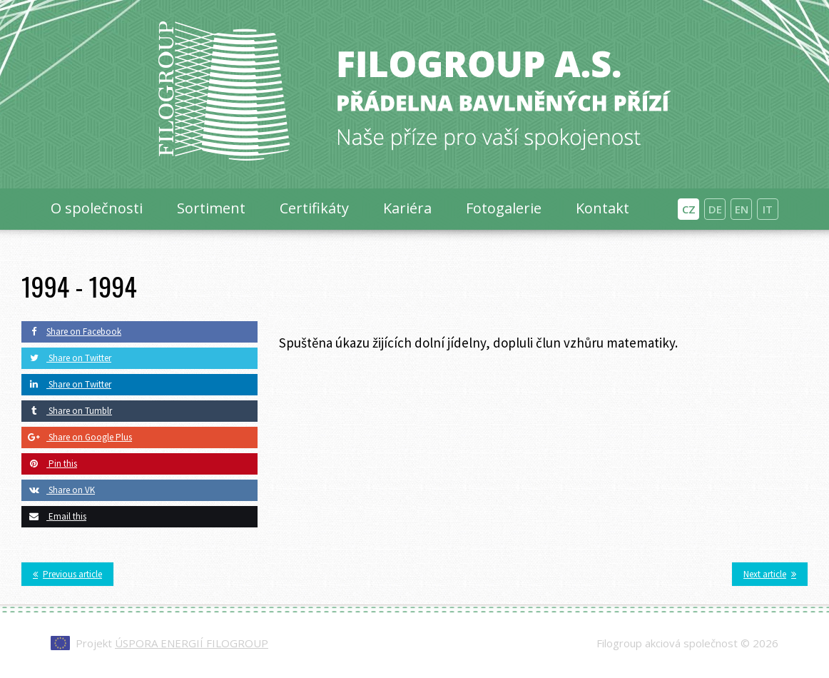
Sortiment (211, 208)
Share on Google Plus (76, 437)
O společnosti (97, 208)
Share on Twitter (66, 358)
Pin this (49, 463)
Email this (53, 516)
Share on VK (58, 490)
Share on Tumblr (66, 411)
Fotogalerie (503, 208)
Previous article (72, 574)
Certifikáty (314, 208)
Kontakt (602, 208)
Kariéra (407, 208)
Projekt (172, 643)
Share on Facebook (71, 331)
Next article (764, 574)
